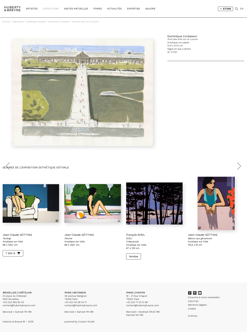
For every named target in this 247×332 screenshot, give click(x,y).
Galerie (150, 8)
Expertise (133, 8)
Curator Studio (86, 321)
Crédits (192, 308)
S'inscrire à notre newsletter (204, 297)
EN (241, 8)
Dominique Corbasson (182, 36)
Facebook (189, 293)
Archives (192, 316)
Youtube (200, 293)
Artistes (32, 8)
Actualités (114, 8)
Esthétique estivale (36, 22)
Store (225, 8)
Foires (97, 8)
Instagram (195, 293)
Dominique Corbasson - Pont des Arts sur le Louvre (73, 22)
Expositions (51, 8)
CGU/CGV (193, 301)
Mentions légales (197, 305)
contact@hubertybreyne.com (19, 305)
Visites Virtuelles (76, 8)
